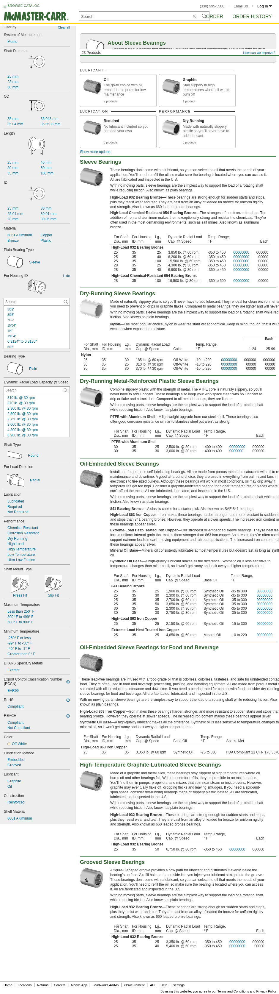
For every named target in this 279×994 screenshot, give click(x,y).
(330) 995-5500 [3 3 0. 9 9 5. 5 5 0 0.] (212, 6)
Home (8, 985)
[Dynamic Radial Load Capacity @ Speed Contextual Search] (37, 390)
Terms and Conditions (233, 991)
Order (214, 16)
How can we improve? (259, 52)
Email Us (241, 6)
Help (164, 985)
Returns (43, 985)
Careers (59, 985)
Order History (252, 16)
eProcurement (134, 985)
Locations (25, 985)
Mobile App (79, 985)
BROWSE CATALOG (23, 5)
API (152, 985)
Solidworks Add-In (105, 985)
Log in (264, 6)
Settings (179, 985)
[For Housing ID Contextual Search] (37, 302)
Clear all (64, 27)
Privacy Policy (266, 991)
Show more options (95, 152)
